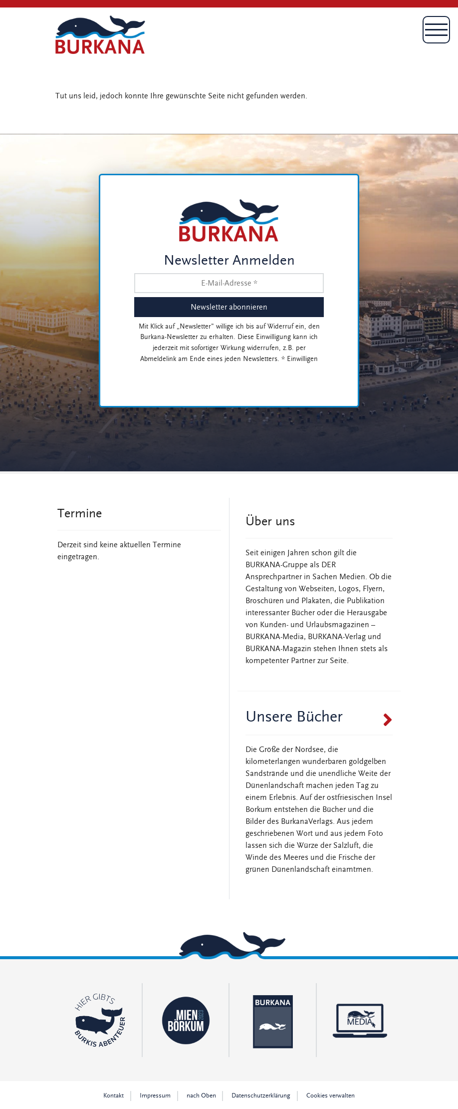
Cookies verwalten (330, 1096)
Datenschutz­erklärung (260, 1096)
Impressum (155, 1096)
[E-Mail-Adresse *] (229, 283)
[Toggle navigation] (389, 34)
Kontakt (113, 1096)
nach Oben (201, 1096)
